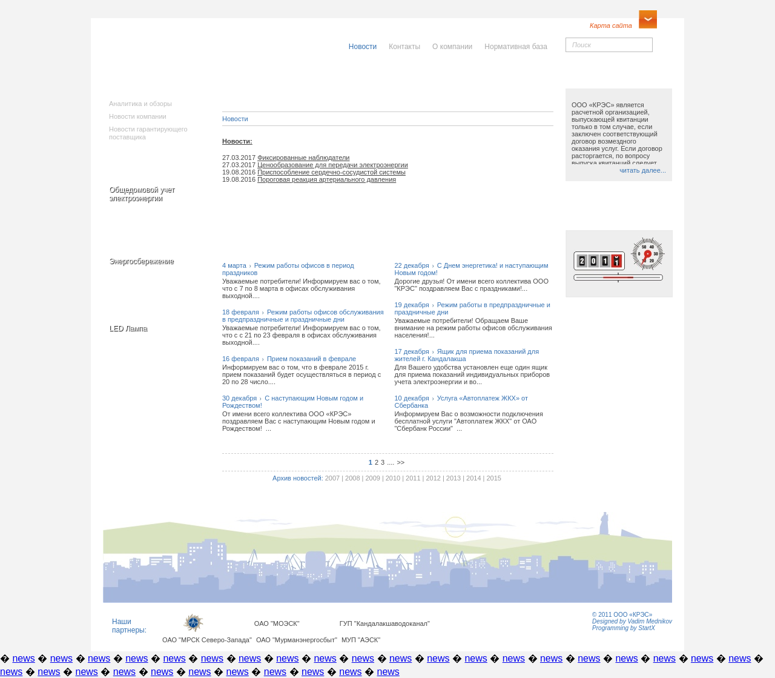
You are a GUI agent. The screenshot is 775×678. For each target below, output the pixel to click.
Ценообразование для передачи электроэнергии (332, 164)
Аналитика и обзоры (140, 103)
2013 (453, 478)
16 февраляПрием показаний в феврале (289, 358)
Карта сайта (611, 25)
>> (400, 462)
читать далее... (642, 170)
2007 (332, 478)
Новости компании (138, 116)
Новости (235, 118)
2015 (493, 478)
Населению (414, 77)
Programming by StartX (623, 628)
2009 (372, 478)
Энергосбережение (141, 261)
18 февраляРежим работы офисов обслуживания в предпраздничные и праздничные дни (303, 315)
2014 (473, 478)
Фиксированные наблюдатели (303, 157)
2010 (393, 478)
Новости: (237, 141)
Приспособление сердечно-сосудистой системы (331, 172)
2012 (433, 478)
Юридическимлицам (522, 81)
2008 (352, 478)
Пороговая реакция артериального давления (326, 179)
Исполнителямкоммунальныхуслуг (295, 85)
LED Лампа (128, 328)
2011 (413, 478)
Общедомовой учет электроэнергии (141, 193)
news (23, 658)
